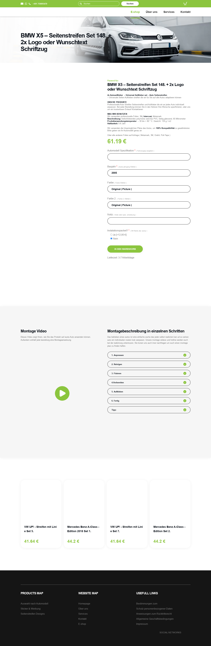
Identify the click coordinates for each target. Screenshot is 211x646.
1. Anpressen (118, 355)
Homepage (84, 603)
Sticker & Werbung (31, 608)
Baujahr (122, 166)
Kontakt (185, 11)
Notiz (121, 214)
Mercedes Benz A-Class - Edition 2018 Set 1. (83, 529)
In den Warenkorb (125, 249)
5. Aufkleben (117, 391)
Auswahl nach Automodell (34, 603)
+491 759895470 (38, 4)
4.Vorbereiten (118, 382)
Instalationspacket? (127, 230)
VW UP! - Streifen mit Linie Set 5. (40, 529)
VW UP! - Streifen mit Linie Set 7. (126, 529)
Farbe (117, 182)
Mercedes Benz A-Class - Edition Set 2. (169, 529)
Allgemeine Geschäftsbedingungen (155, 618)
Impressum (142, 624)
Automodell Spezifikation (130, 150)
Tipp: (114, 410)
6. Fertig (115, 401)
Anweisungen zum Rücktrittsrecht (154, 613)
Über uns (151, 11)
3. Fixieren (116, 373)
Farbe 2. (119, 198)
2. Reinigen (117, 364)
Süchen (130, 3)
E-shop (135, 11)
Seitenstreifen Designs (33, 613)
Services (169, 11)
